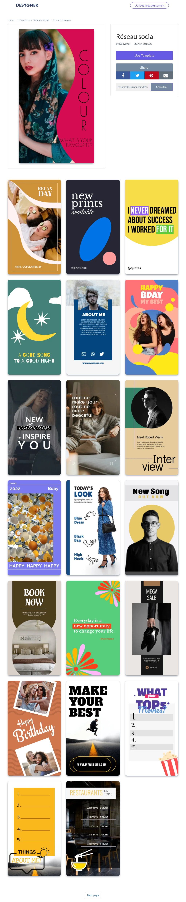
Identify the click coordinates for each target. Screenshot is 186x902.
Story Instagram (62, 19)
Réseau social (41, 19)
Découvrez (24, 19)
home (11, 19)
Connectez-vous (113, 5)
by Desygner (123, 43)
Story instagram (143, 43)
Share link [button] (161, 86)
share (144, 67)
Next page (93, 895)
